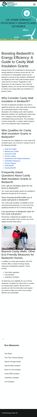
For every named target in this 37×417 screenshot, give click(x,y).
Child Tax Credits (11, 149)
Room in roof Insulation (13, 369)
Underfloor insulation (12, 377)
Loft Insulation (9, 381)
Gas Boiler (8, 353)
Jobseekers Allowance (12, 161)
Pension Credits (10, 156)
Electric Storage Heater (13, 361)
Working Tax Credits (12, 151)
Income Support (10, 163)
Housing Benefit (10, 168)
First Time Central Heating (14, 357)
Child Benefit (9, 165)
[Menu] (34, 4)
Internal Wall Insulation (12, 365)
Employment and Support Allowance (17, 158)
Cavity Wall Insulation (12, 373)
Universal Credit (10, 154)
